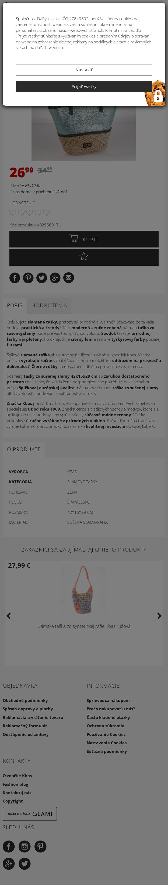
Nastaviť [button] (84, 69)
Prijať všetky (84, 86)
